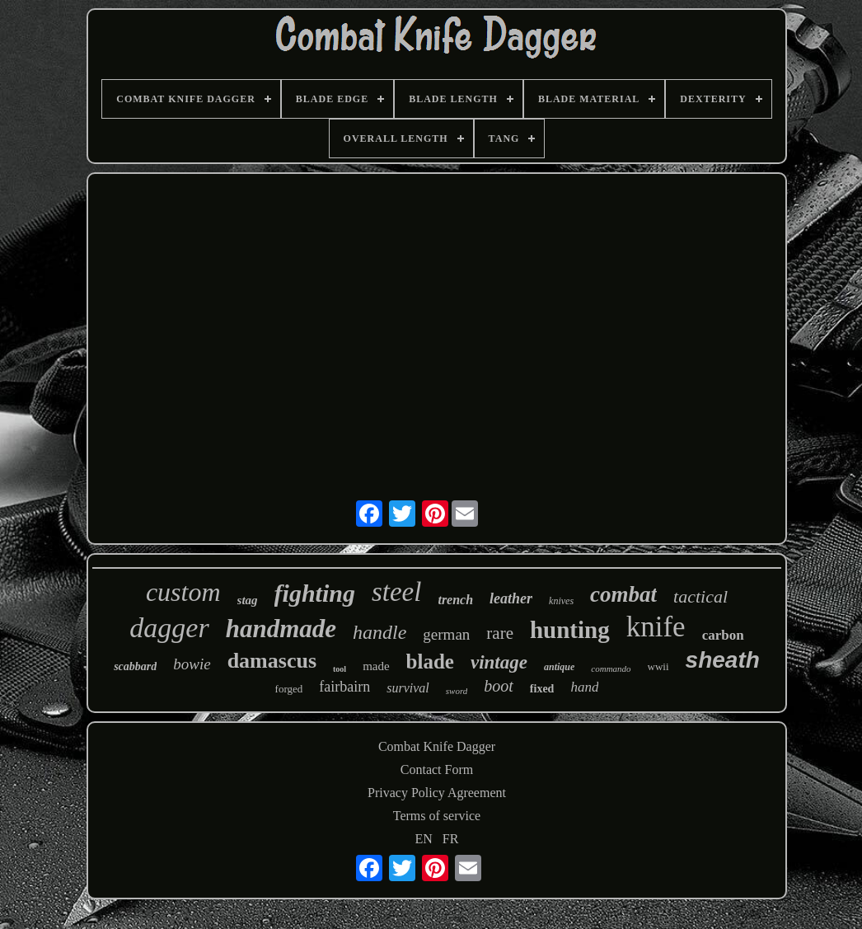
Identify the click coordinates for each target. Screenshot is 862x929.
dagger (168, 627)
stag (247, 600)
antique (559, 667)
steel (396, 592)
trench (455, 600)
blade (430, 661)
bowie (191, 664)
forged (289, 689)
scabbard (135, 666)
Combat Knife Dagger (436, 746)
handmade (281, 628)
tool (339, 668)
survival (407, 688)
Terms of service (436, 816)
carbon (723, 635)
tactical (700, 596)
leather (511, 598)
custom (183, 592)
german (446, 634)
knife (656, 627)
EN (424, 839)
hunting (570, 630)
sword (457, 691)
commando (610, 668)
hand (584, 687)
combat (623, 594)
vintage (499, 662)
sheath (723, 660)
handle (379, 632)
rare (499, 633)
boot (498, 686)
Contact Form (437, 769)
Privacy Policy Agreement (437, 793)
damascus (271, 661)
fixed (542, 689)
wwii (658, 666)
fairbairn (344, 686)
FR (451, 839)
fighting (314, 593)
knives (561, 601)
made (376, 666)
